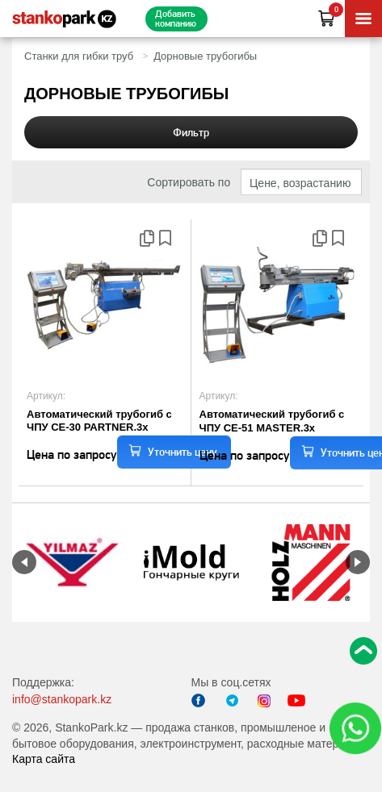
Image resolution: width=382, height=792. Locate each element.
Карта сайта (43, 758)
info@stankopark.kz (61, 699)
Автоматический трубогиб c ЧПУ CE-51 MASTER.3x (272, 421)
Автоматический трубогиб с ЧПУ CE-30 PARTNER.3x (99, 421)
